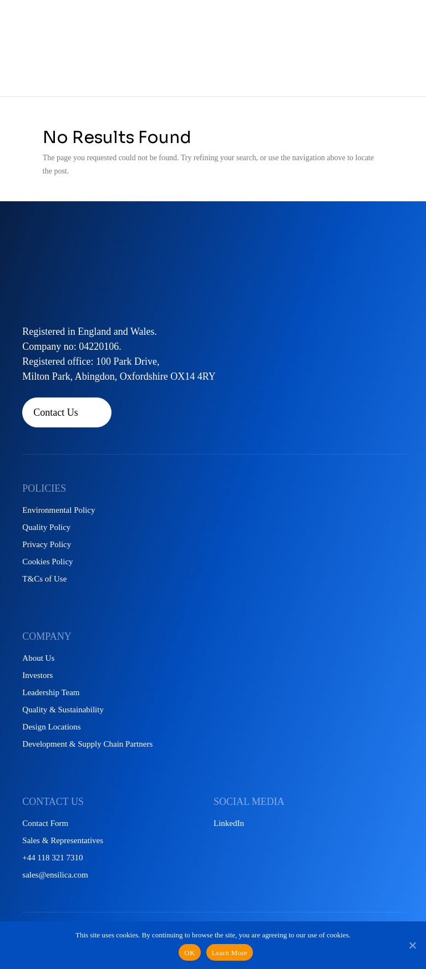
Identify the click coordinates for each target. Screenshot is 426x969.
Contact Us (55, 412)
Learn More (229, 952)
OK (189, 952)
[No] (412, 945)
